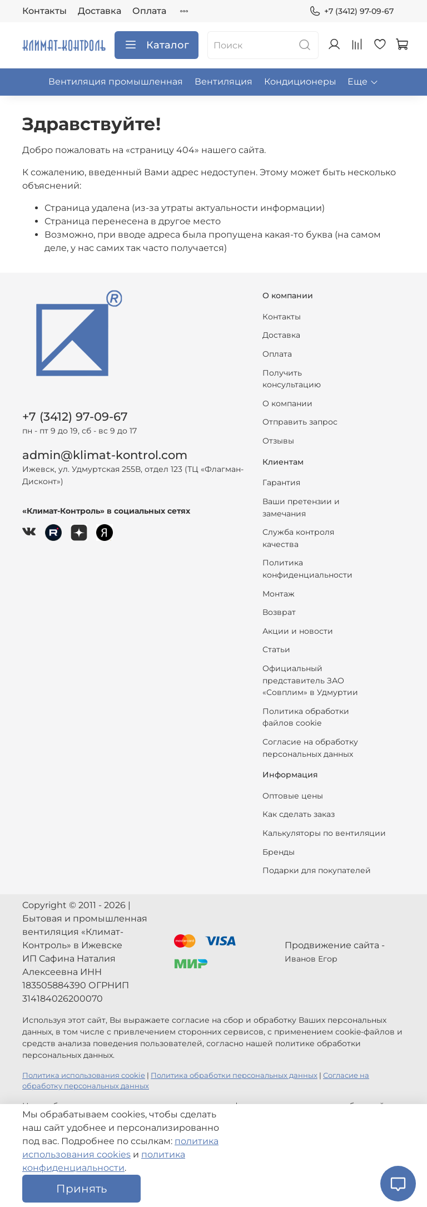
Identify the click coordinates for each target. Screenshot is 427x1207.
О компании (287, 403)
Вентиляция (223, 81)
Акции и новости (297, 631)
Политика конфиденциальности (307, 569)
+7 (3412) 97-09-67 (351, 11)
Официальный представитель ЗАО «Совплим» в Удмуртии (310, 680)
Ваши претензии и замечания (301, 507)
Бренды (278, 852)
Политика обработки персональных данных (234, 1075)
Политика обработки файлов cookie (305, 717)
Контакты (44, 11)
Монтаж (278, 594)
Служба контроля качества (298, 538)
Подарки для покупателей (316, 870)
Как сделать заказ (298, 814)
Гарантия (281, 482)
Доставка (99, 11)
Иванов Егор (311, 959)
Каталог (156, 45)
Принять (81, 1188)
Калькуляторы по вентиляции (324, 833)
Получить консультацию (291, 379)
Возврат (279, 612)
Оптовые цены (292, 796)
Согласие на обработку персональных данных (310, 748)
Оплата (149, 11)
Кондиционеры (300, 81)
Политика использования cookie (83, 1075)
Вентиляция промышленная (115, 81)
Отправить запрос (299, 422)
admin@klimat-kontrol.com (104, 455)
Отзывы (278, 441)
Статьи (276, 649)
